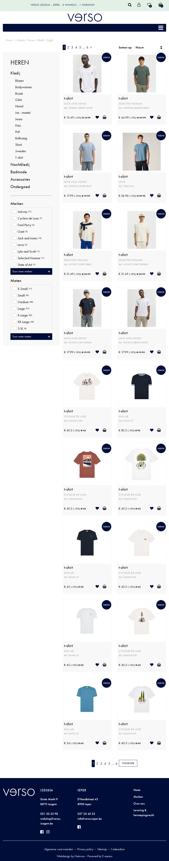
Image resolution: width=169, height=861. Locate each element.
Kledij (40, 40)
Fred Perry (23, 225)
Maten (15, 281)
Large (21, 309)
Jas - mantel (23, 112)
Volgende (128, 763)
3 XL (19, 328)
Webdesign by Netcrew (71, 856)
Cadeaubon (118, 849)
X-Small (22, 289)
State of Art (24, 265)
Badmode (18, 172)
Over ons (139, 804)
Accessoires (20, 179)
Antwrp (22, 212)
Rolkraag (21, 138)
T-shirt (50, 40)
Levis (20, 245)
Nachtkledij (20, 164)
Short (18, 144)
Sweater (20, 151)
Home (9, 40)
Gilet (18, 100)
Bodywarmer (23, 87)
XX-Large (23, 322)
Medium (23, 302)
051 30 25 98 (49, 814)
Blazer (19, 80)
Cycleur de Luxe (27, 218)
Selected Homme (28, 258)
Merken (16, 203)
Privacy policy (85, 849)
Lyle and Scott (26, 251)
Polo (18, 125)
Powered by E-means (99, 856)
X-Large (22, 315)
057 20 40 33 (86, 814)
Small (21, 295)
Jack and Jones (27, 238)
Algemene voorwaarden (58, 849)
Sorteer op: (125, 47)
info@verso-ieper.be (89, 819)
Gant (20, 231)
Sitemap (102, 849)
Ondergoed (20, 186)
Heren (31, 40)
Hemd (19, 106)
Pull (17, 132)
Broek (19, 93)
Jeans (18, 119)
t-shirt (68, 98)
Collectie (20, 40)
